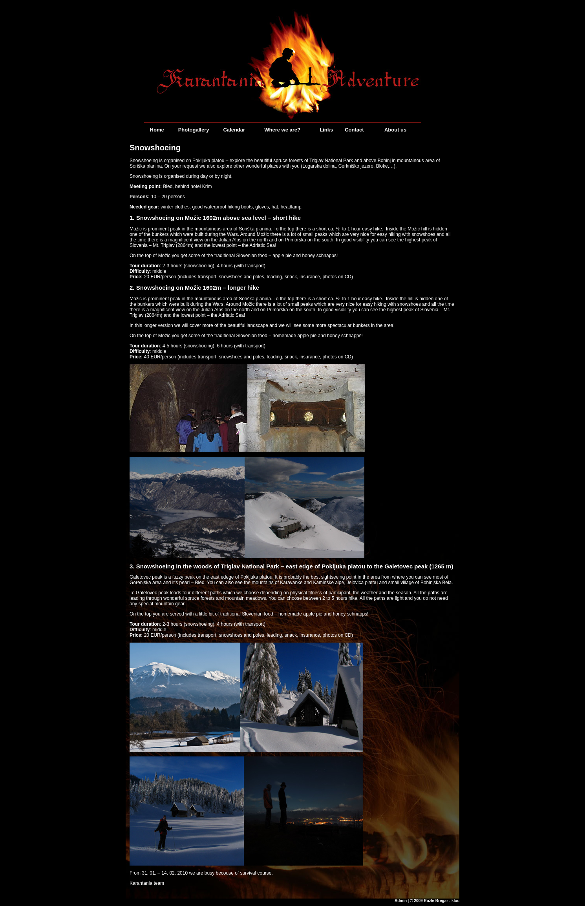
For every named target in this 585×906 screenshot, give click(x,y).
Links (326, 130)
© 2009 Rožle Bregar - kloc (434, 901)
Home (157, 130)
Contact (354, 130)
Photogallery (193, 130)
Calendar (234, 130)
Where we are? (282, 130)
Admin (401, 901)
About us (395, 130)
